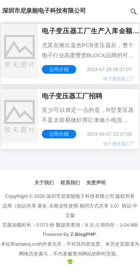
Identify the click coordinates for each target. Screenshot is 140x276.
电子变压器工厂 (118, 79)
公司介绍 (59, 69)
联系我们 (70, 182)
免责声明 (96, 182)
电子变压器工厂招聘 (72, 96)
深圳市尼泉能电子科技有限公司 (80, 196)
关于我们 (44, 182)
